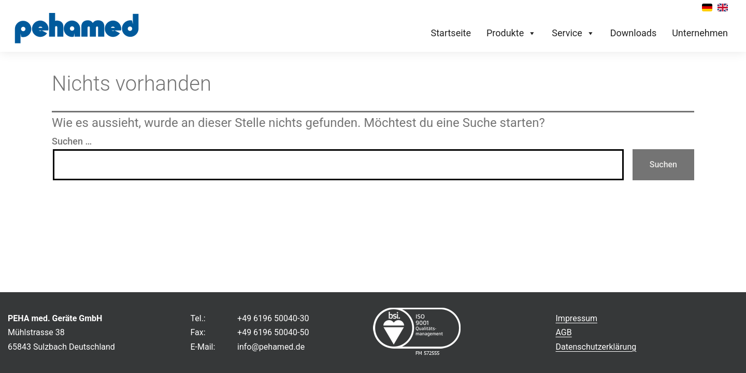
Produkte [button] (511, 33)
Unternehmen (700, 32)
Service (573, 33)
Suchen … (72, 141)
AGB (564, 332)
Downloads (633, 32)
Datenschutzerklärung (596, 347)
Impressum (577, 318)
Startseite (451, 32)
